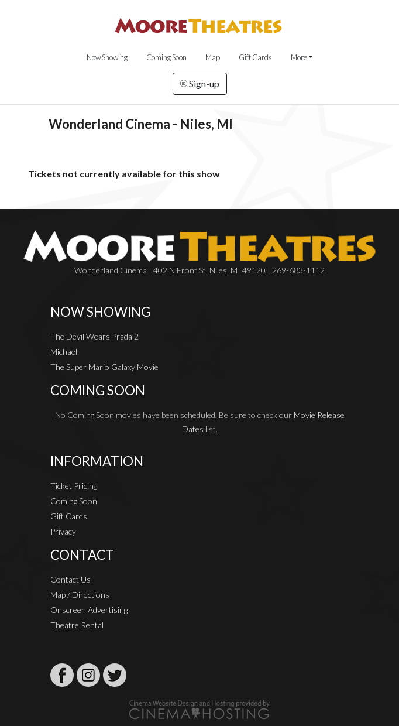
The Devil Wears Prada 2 (94, 336)
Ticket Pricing (73, 486)
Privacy (63, 531)
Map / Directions (79, 595)
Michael (63, 352)
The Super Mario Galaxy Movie (104, 367)
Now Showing (107, 57)
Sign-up (199, 83)
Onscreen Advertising (89, 610)
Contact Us (70, 579)
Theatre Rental (77, 625)
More (299, 57)
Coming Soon (166, 57)
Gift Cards (255, 57)
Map (212, 57)
